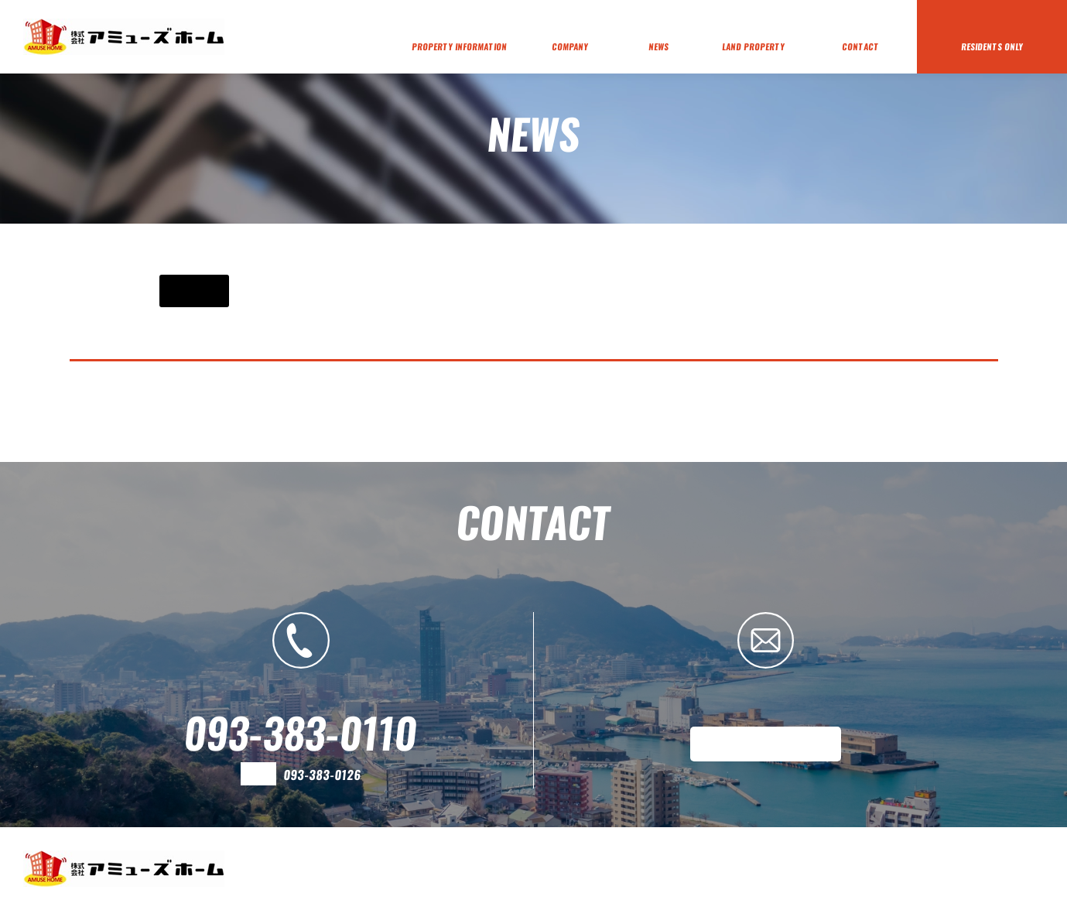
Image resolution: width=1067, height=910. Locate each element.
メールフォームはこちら (765, 743)
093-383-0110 (300, 732)
